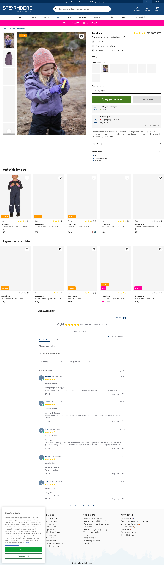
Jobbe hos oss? (53, 534)
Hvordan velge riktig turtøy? (95, 518)
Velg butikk (104, 111)
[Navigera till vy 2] (9, 58)
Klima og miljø (52, 512)
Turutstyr (82, 17)
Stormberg (97, 33)
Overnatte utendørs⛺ (131, 512)
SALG (21, 17)
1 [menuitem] (75, 494)
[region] (23, 535)
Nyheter (96, 17)
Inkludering (51, 523)
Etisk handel (51, 515)
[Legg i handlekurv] (111, 88)
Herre (46, 17)
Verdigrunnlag (52, 509)
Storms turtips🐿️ (128, 515)
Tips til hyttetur (127, 523)
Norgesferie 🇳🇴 (127, 506)
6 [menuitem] (88, 494)
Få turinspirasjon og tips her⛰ (134, 509)
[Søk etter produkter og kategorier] (82, 9)
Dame (33, 17)
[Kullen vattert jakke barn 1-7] (48, 193)
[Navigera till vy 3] (9, 76)
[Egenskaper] (126, 132)
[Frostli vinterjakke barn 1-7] (148, 264)
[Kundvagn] (157, 9)
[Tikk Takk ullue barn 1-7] (82, 193)
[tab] (116, 325)
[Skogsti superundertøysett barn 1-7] (148, 193)
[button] (48, 382)
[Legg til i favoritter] (81, 36)
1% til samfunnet (53, 520)
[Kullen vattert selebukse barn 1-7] (15, 193)
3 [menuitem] (80, 494)
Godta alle (23, 550)
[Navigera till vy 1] (9, 40)
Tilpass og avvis (24, 556)
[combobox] (51, 350)
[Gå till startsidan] (18, 9)
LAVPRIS (124, 17)
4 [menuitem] (83, 494)
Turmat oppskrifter (91, 529)
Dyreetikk (50, 518)
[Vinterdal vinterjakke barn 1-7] (48, 264)
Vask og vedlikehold (92, 520)
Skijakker (21, 29)
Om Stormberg (52, 506)
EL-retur (86, 523)
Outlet (110, 17)
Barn (58, 17)
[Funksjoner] (126, 139)
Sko (69, 17)
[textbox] (124, 360)
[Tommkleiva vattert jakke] (15, 264)
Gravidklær (88, 515)
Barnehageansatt (128, 520)
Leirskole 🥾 (126, 518)
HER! (98, 23)
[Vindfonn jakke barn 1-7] (82, 264)
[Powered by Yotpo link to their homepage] (121, 306)
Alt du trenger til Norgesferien (96, 509)
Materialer (50, 526)
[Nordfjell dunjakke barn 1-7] (115, 264)
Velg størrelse (127, 79)
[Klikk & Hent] (147, 88)
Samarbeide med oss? (56, 531)
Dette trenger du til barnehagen (97, 512)
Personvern (51, 529)
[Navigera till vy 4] (9, 95)
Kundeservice (14, 506)
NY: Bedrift (140, 17)
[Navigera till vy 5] (9, 113)
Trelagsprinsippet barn (93, 506)
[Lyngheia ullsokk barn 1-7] (115, 193)
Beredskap (88, 531)
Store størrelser (90, 526)
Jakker (12, 29)
